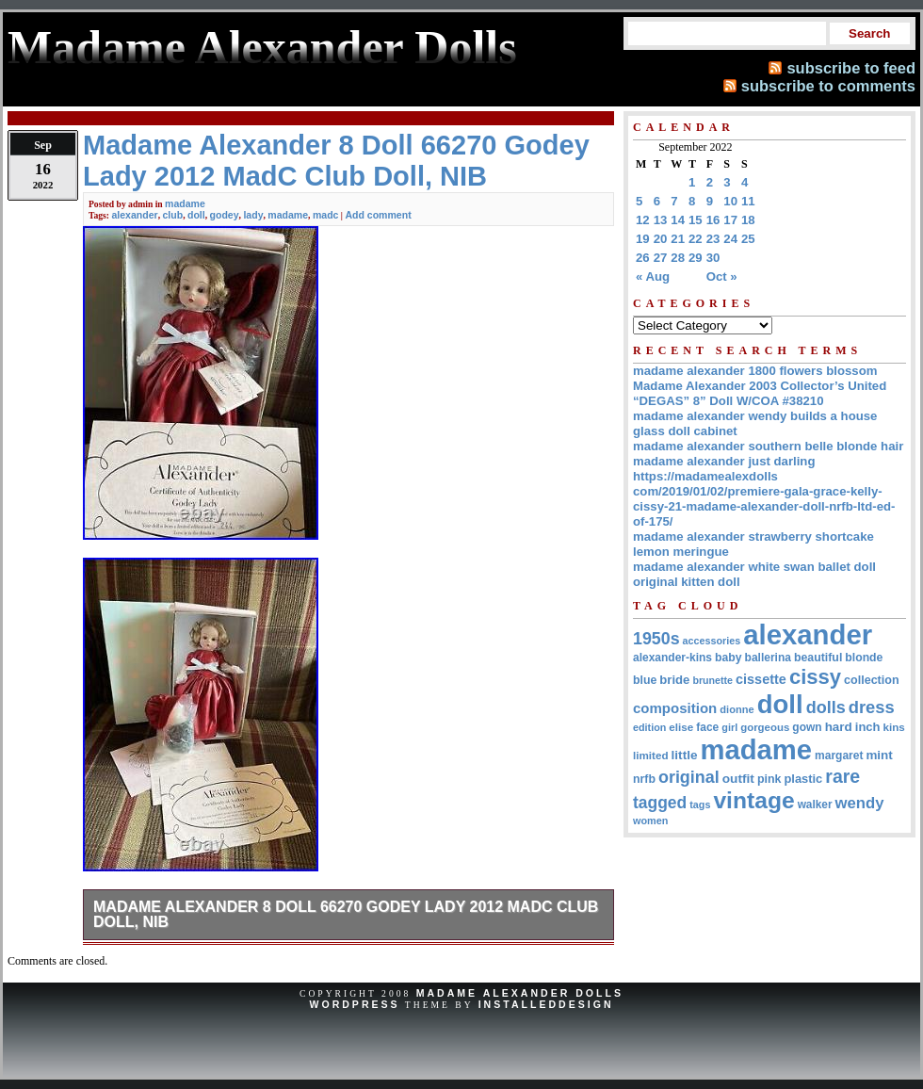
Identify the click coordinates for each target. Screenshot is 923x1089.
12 (643, 220)
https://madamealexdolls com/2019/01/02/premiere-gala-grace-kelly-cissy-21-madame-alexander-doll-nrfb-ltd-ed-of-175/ (764, 498)
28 (678, 258)
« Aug (653, 276)
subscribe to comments (828, 85)
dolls (826, 707)
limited (651, 755)
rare (842, 776)
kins (894, 727)
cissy (815, 677)
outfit (738, 779)
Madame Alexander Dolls (519, 993)
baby (728, 657)
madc (326, 214)
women (650, 820)
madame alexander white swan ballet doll (754, 567)
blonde (864, 657)
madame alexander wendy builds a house (755, 416)
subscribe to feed (850, 67)
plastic (803, 779)
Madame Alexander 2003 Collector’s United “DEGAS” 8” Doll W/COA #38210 (759, 393)
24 (730, 239)
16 (713, 220)
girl (729, 727)
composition (675, 708)
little (685, 755)
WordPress (354, 1004)
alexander (134, 214)
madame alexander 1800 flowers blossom (755, 371)
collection (871, 680)
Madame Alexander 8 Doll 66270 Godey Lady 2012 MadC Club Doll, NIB (345, 914)
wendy (859, 803)
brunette (712, 680)
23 (713, 239)
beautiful (818, 657)
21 (678, 239)
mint (879, 755)
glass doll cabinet (685, 431)
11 (748, 201)
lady (253, 214)
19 (643, 239)
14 (678, 220)
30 (713, 258)
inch (868, 727)
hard (838, 727)
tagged (660, 802)
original (689, 777)
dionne (736, 709)
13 (661, 220)
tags (699, 804)
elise (681, 727)
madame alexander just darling (724, 461)
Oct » (721, 276)
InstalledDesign (546, 1004)
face (707, 727)
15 (695, 220)
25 (748, 239)
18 (748, 220)
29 (695, 258)
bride (674, 680)
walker (815, 804)
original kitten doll (686, 582)
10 (730, 201)
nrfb (644, 779)
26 (643, 258)
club (173, 214)
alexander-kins (672, 657)
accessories (712, 640)
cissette (761, 679)
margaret (839, 755)
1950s (656, 638)
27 (661, 258)
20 (661, 239)
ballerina (768, 657)
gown (806, 727)
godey (224, 214)
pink (769, 779)
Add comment (378, 214)
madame (185, 203)
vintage (753, 800)
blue (644, 680)
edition (649, 727)
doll (196, 214)
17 (730, 220)
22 (695, 239)
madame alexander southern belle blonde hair (768, 446)
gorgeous (764, 727)
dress (872, 707)
